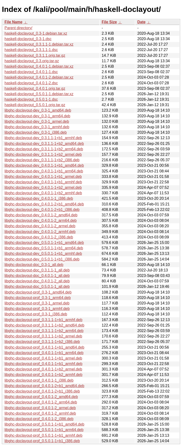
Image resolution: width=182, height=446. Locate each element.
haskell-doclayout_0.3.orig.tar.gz (32, 61)
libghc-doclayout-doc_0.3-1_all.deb (34, 265)
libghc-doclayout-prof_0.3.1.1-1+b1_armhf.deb (43, 320)
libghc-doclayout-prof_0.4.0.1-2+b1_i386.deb (42, 391)
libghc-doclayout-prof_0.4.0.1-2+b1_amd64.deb (44, 386)
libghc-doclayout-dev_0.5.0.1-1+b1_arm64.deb (44, 248)
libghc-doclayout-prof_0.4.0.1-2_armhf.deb (40, 413)
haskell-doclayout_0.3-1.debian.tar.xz (36, 33)
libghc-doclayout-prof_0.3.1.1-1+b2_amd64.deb (44, 325)
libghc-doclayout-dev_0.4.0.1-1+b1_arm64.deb (44, 171)
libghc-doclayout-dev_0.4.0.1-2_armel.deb (40, 226)
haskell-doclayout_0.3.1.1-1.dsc (31, 50)
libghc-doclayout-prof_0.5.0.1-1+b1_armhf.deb (43, 435)
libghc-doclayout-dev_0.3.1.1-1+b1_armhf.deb (43, 138)
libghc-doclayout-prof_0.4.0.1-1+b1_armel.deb (43, 358)
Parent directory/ (18, 28)
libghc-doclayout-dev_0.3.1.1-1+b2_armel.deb (43, 154)
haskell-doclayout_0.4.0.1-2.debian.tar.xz (39, 77)
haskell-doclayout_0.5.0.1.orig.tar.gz (35, 105)
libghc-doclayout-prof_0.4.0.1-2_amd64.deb (41, 397)
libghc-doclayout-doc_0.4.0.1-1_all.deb (37, 276)
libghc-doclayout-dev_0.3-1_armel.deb (37, 121)
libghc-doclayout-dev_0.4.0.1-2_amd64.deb (41, 215)
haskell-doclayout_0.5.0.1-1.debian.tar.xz (39, 94)
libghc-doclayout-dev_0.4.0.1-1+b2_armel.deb (43, 187)
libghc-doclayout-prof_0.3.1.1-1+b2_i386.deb (42, 342)
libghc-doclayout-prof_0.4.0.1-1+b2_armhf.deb (43, 375)
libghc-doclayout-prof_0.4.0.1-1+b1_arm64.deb (44, 353)
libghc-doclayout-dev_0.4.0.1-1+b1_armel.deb (43, 177)
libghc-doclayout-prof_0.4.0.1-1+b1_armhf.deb (43, 364)
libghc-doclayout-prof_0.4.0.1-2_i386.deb (39, 419)
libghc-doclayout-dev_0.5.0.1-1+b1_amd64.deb (44, 243)
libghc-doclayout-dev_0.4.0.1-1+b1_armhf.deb (43, 182)
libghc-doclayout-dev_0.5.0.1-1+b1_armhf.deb (43, 253)
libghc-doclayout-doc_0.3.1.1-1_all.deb (37, 270)
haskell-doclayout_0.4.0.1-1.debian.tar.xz (39, 66)
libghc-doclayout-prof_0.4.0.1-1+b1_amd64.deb (44, 347)
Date (141, 22)
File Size (109, 22)
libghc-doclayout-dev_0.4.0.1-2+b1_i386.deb (42, 210)
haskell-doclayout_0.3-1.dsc (28, 39)
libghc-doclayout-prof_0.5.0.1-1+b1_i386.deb (42, 441)
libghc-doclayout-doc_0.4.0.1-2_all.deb (37, 281)
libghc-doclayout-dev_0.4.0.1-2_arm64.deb (41, 220)
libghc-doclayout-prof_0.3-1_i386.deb (36, 314)
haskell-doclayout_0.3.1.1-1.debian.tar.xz (39, 44)
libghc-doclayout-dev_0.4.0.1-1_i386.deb (39, 198)
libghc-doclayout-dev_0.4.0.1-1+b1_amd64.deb (44, 165)
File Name (14, 22)
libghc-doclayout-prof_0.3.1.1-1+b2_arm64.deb (44, 331)
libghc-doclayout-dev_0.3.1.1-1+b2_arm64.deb (44, 149)
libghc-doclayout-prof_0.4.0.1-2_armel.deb (40, 408)
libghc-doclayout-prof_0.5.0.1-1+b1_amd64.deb (44, 424)
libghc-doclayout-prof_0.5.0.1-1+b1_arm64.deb (44, 430)
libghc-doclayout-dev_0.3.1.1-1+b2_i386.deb (42, 160)
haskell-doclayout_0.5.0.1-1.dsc (31, 99)
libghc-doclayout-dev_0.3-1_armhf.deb (37, 127)
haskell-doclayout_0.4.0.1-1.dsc (31, 72)
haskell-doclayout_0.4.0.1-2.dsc (31, 83)
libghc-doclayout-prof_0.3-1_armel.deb (37, 303)
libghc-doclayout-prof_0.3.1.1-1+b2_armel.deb (43, 336)
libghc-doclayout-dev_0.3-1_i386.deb (36, 132)
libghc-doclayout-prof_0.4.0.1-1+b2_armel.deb (43, 369)
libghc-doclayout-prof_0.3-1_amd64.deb (38, 292)
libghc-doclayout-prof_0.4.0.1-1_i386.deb (39, 380)
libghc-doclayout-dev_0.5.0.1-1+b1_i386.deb (42, 259)
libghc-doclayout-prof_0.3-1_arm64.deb (38, 298)
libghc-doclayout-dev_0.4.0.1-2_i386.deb (39, 237)
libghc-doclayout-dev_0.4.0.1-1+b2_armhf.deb (43, 193)
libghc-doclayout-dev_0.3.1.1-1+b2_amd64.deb (44, 144)
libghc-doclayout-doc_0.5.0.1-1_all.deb (37, 287)
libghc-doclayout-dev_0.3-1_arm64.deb (37, 116)
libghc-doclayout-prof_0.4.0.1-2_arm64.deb (41, 402)
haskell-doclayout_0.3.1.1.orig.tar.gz (35, 55)
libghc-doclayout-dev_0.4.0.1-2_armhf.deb (40, 232)
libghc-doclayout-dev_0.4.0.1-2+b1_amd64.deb (44, 204)
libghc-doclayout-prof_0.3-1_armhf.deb (37, 309)
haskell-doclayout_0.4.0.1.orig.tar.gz (35, 88)
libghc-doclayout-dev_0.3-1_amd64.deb (38, 110)
